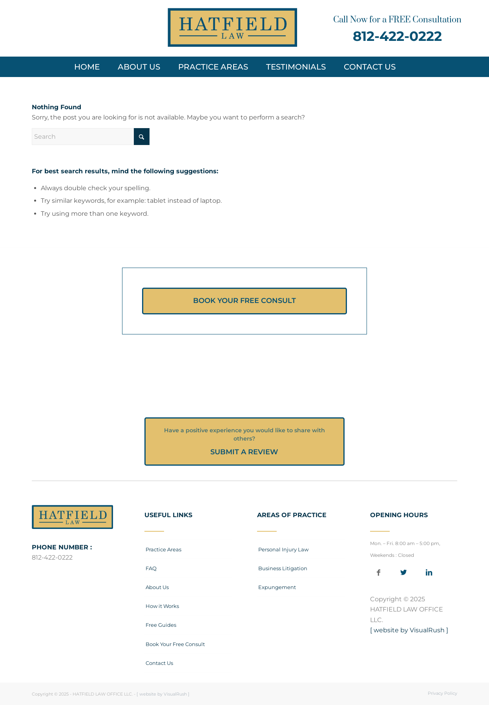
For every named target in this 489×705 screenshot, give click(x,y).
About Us (157, 587)
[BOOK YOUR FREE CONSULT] (244, 301)
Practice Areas (163, 549)
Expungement (277, 587)
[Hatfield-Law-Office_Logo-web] (232, 27)
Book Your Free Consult (175, 644)
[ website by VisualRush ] (409, 630)
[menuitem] (91, 67)
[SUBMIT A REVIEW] (244, 441)
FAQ (151, 568)
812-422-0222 (397, 36)
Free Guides (161, 625)
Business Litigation (282, 568)
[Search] (414, 67)
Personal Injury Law (283, 549)
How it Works (162, 606)
